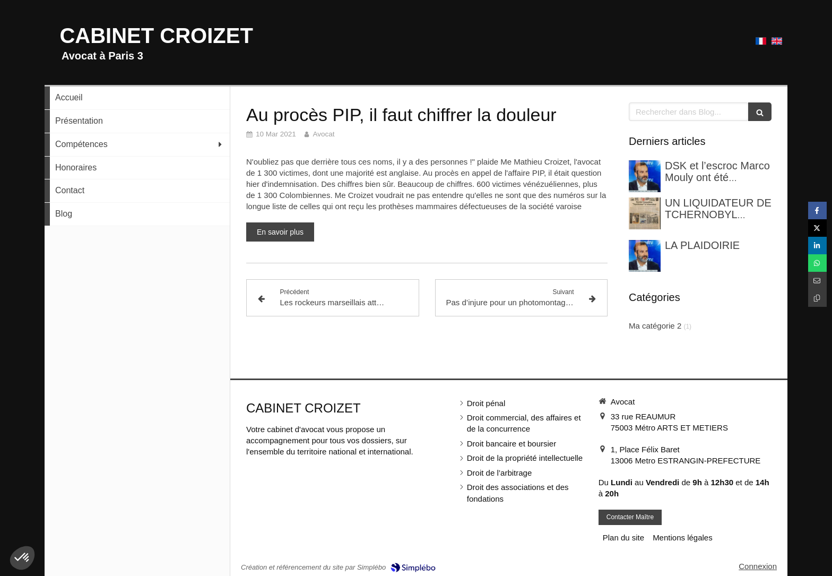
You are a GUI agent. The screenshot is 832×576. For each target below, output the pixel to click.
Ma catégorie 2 (655, 325)
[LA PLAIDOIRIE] (645, 256)
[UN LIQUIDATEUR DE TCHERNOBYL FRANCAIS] (645, 213)
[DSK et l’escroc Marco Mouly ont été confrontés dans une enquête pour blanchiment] (645, 176)
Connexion (758, 566)
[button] (22, 558)
